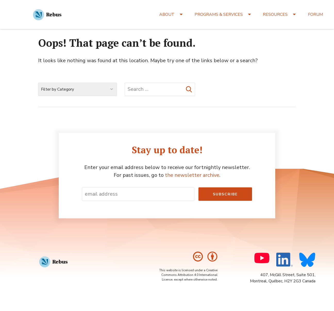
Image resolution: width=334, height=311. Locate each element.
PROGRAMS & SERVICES (219, 14)
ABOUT (166, 14)
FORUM (315, 14)
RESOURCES (275, 14)
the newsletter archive (192, 175)
